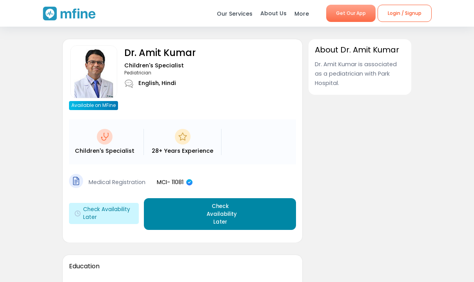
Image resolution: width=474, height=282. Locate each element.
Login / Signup (404, 13)
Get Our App (351, 13)
